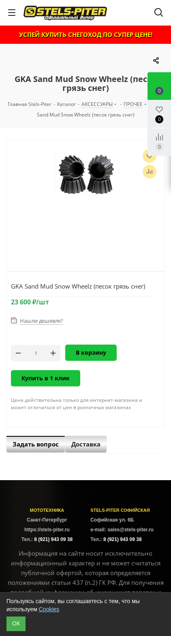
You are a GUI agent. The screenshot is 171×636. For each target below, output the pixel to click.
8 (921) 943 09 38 (53, 539)
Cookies (49, 609)
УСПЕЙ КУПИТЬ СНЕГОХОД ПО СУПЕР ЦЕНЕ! (85, 34)
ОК (16, 623)
